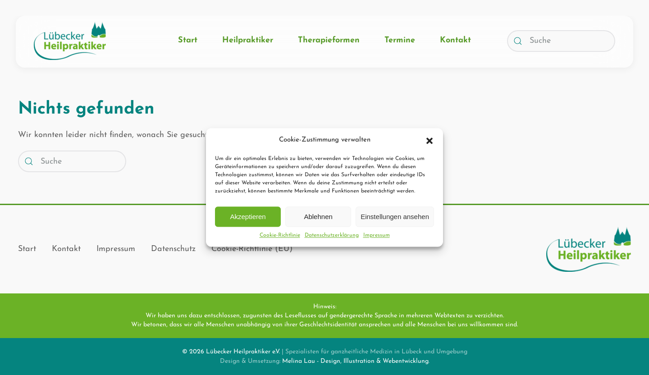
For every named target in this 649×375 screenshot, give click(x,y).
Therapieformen (329, 40)
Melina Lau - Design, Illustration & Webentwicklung (355, 361)
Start (187, 40)
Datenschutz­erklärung (332, 235)
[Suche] (561, 41)
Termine (399, 40)
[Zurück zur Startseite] (70, 41)
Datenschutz (173, 249)
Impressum (376, 235)
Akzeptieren (247, 216)
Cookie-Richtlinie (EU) (252, 249)
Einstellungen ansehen (395, 216)
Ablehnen (318, 216)
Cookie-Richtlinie (280, 235)
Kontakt (455, 40)
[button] (429, 140)
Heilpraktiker (247, 40)
